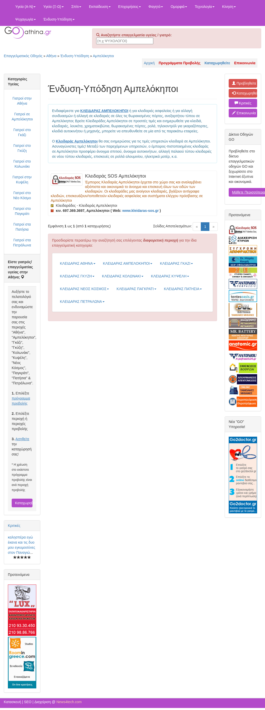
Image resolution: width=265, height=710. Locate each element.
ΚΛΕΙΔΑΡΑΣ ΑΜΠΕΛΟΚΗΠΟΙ (128, 263)
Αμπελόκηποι (103, 56)
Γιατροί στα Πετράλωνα (22, 242)
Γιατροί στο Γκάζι (22, 132)
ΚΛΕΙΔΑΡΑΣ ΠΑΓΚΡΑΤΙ (136, 289)
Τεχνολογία (204, 7)
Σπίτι (76, 7)
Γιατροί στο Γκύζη (22, 148)
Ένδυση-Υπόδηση (59, 19)
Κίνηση (229, 7)
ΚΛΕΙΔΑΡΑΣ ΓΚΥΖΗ (77, 276)
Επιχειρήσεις (129, 7)
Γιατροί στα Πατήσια (22, 226)
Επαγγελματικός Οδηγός (23, 56)
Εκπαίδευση (99, 7)
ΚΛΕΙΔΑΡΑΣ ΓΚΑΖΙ (176, 263)
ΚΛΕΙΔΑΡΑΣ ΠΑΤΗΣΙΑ (183, 289)
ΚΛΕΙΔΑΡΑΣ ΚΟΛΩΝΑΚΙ (122, 276)
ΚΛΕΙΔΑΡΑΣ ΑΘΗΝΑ (77, 263)
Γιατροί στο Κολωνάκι (22, 163)
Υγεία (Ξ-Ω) (53, 7)
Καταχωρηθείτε (23, 503)
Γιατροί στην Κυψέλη (22, 179)
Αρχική (149, 63)
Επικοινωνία (244, 113)
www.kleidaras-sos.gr (140, 211)
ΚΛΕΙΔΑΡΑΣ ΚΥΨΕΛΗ (170, 276)
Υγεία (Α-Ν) (25, 7)
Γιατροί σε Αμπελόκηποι (22, 116)
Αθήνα (51, 56)
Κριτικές (14, 526)
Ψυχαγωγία (25, 19)
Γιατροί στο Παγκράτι (22, 211)
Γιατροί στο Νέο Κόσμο (22, 195)
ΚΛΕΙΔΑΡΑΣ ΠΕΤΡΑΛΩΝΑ (82, 301)
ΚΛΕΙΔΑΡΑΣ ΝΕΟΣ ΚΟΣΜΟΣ (84, 289)
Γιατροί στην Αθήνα (22, 100)
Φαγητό (155, 7)
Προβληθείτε (244, 83)
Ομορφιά (179, 7)
